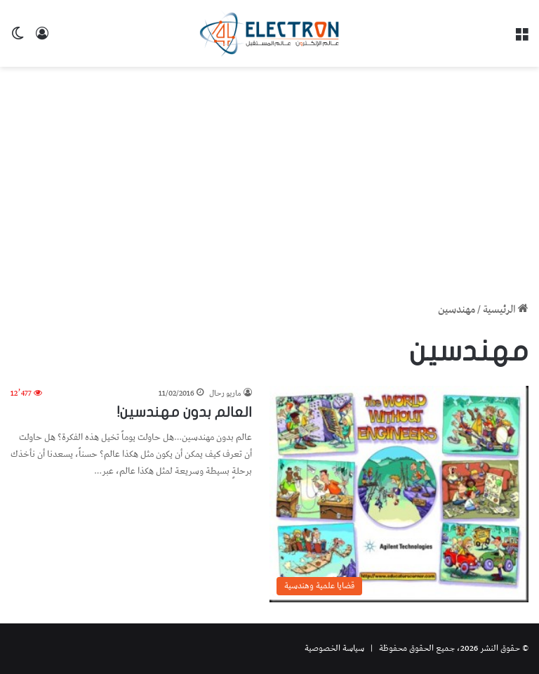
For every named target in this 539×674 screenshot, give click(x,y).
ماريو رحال (225, 393)
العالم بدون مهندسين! (184, 412)
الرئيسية (505, 310)
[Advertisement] (269, 179)
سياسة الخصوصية (334, 648)
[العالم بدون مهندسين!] (399, 494)
